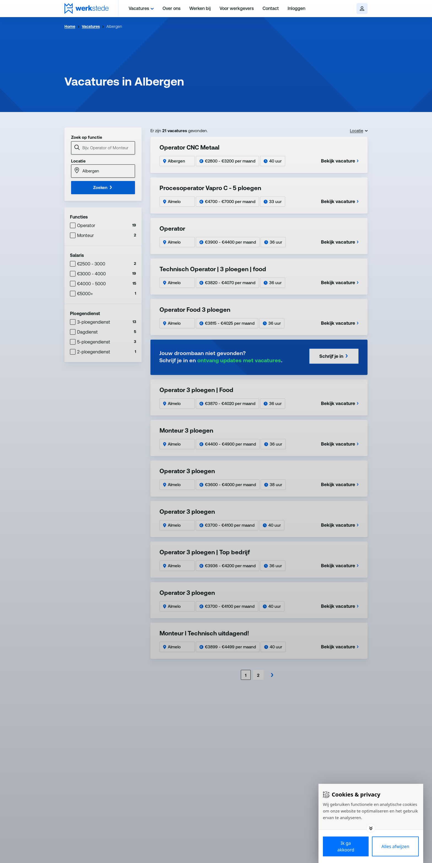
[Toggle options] (370, 828)
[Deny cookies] (395, 846)
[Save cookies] (346, 846)
